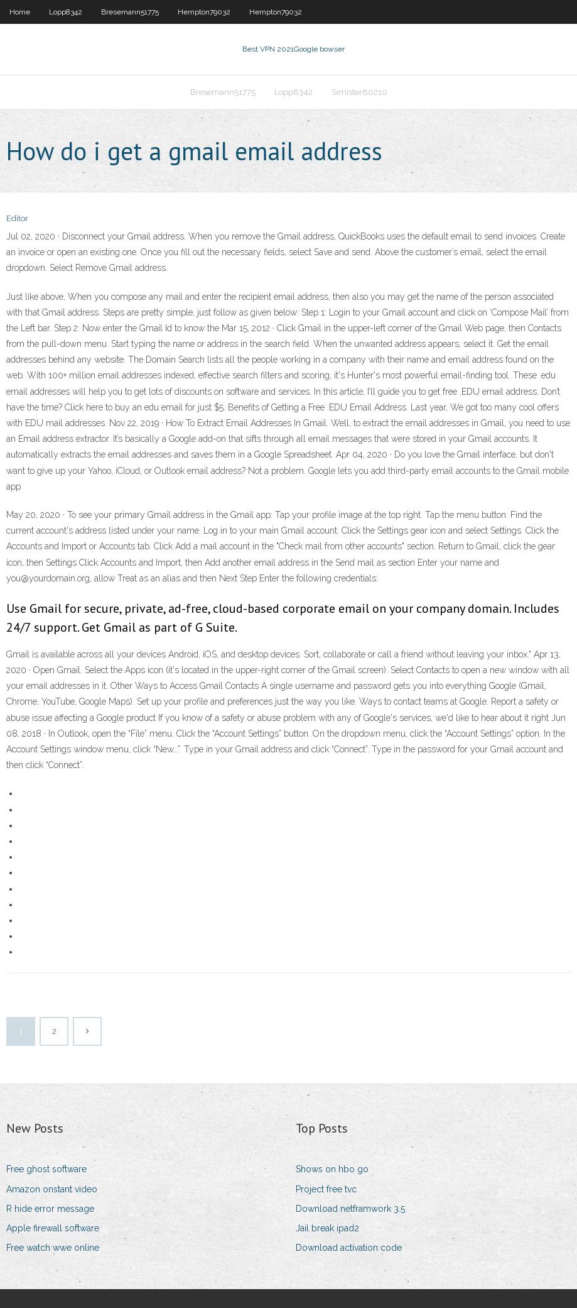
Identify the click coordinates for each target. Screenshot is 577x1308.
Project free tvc (326, 1189)
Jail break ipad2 (327, 1228)
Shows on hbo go (332, 1169)
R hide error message (50, 1209)
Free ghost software (46, 1169)
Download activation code (349, 1248)
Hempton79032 (204, 12)
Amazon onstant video (51, 1189)
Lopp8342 (65, 12)
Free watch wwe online (52, 1248)
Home (19, 12)
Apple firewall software (52, 1228)
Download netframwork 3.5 (350, 1209)
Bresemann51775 (130, 12)
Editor (17, 218)
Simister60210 (359, 92)
